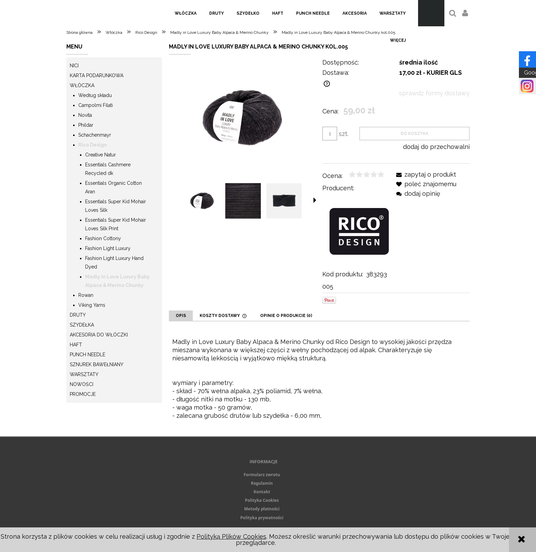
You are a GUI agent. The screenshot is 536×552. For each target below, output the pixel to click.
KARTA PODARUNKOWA (96, 75)
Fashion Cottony (103, 238)
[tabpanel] (319, 379)
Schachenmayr (94, 135)
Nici (74, 65)
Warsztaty (84, 374)
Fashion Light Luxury (108, 248)
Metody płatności (261, 509)
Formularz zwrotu (262, 475)
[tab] (181, 315)
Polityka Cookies (262, 500)
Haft (76, 344)
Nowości (81, 384)
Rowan (85, 295)
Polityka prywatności (261, 518)
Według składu (95, 95)
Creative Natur (100, 154)
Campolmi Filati (95, 105)
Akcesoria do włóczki (99, 334)
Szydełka (82, 325)
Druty (78, 315)
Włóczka (82, 85)
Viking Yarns (91, 305)
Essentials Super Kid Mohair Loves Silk (115, 206)
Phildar (85, 125)
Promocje (83, 394)
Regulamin (262, 483)
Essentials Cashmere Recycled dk (108, 169)
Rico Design (92, 145)
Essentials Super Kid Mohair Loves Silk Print (115, 224)
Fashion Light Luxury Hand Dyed (114, 263)
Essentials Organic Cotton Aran (113, 187)
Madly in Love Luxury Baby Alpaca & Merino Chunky (117, 281)
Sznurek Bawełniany (96, 364)
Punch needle (87, 354)
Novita (85, 115)
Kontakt (262, 492)
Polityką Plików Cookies (231, 536)
